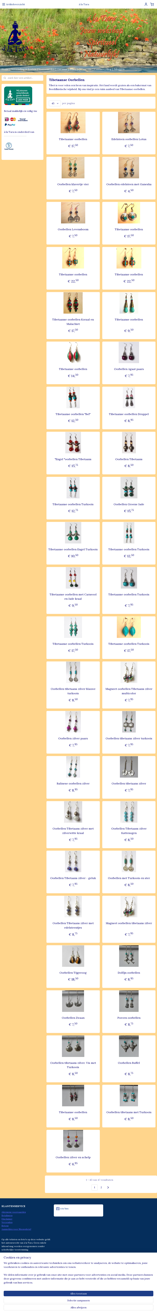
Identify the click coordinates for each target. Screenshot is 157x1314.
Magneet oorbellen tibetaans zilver (129, 923)
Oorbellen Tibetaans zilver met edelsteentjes (73, 925)
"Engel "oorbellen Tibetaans (73, 459)
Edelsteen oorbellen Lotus (128, 139)
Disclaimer (7, 1219)
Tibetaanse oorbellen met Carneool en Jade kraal (73, 597)
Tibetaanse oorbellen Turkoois (73, 504)
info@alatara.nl (67, 1275)
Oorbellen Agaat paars (129, 369)
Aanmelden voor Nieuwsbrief (16, 1229)
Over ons (86, 69)
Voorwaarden (46, 69)
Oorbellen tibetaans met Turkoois (128, 1112)
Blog (108, 69)
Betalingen (7, 1215)
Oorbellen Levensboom (73, 229)
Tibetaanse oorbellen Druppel (129, 414)
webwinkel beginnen (82, 1308)
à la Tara (62, 1209)
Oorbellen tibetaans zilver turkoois (128, 738)
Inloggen (119, 69)
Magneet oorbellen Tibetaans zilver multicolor (128, 691)
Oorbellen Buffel (129, 1063)
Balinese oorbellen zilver (73, 783)
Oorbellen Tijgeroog (73, 972)
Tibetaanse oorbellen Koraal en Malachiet (73, 322)
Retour (5, 1225)
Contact (99, 69)
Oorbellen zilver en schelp (73, 1157)
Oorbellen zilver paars (73, 738)
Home (5, 69)
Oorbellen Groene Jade (129, 504)
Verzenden (7, 1222)
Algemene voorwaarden (14, 1212)
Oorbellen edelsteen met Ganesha (128, 184)
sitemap (66, 1308)
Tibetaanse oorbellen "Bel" (73, 414)
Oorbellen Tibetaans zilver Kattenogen (128, 831)
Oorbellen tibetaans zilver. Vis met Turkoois (73, 1065)
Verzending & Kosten (23, 69)
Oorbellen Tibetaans (128, 459)
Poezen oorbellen (128, 1018)
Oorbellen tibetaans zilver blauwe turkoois (73, 691)
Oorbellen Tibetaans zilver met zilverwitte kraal (73, 831)
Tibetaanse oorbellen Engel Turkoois (73, 549)
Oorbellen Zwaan (73, 1018)
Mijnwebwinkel (108, 1308)
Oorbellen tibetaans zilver (129, 783)
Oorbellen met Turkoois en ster (129, 878)
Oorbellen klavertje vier (73, 184)
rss (72, 1308)
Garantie (62, 69)
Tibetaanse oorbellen (73, 139)
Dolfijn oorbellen (129, 972)
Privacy (74, 69)
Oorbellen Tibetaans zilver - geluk (73, 878)
